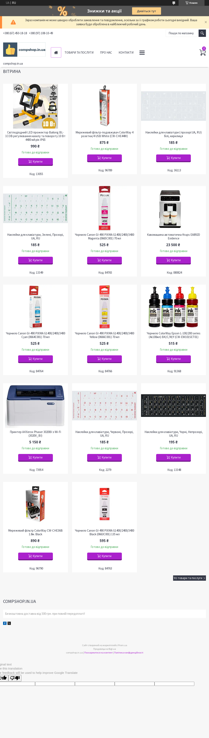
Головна (56, 52)
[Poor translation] (14, 678)
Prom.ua (122, 645)
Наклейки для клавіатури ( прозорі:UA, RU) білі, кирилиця (173, 134)
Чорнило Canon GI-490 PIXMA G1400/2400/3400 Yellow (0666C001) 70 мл (104, 335)
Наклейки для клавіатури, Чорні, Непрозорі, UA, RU (174, 433)
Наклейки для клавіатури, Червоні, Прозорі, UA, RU (104, 433)
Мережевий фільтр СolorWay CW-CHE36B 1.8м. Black (35, 532)
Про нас (106, 52)
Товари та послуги (78, 52)
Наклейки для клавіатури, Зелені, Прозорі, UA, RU (35, 236)
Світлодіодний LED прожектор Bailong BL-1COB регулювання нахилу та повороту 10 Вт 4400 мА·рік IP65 (35, 136)
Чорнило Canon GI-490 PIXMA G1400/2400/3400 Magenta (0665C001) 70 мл (104, 236)
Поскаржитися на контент (98, 652)
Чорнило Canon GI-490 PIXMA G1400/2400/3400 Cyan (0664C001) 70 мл (35, 335)
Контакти (126, 52)
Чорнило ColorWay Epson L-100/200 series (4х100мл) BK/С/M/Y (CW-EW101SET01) (173, 335)
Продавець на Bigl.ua (104, 648)
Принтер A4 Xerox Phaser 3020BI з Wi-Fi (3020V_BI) (35, 433)
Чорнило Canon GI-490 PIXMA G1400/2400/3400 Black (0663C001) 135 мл (104, 532)
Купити (37, 161)
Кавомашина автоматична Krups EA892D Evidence (173, 236)
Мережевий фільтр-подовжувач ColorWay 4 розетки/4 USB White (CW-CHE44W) (104, 134)
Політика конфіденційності (128, 652)
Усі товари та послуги (188, 578)
